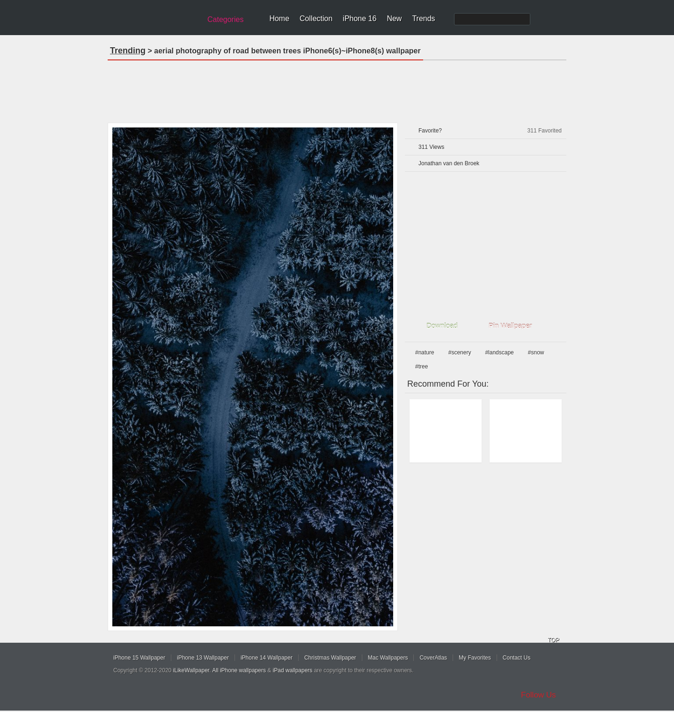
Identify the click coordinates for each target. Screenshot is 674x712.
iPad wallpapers (293, 670)
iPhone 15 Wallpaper (139, 657)
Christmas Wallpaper (330, 657)
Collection (316, 18)
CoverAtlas (433, 657)
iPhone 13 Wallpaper (203, 657)
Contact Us (516, 657)
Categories (225, 19)
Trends (423, 18)
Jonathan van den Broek (448, 163)
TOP (553, 640)
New (394, 18)
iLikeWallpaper (191, 670)
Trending (128, 50)
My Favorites (475, 657)
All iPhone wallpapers (239, 670)
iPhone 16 (359, 18)
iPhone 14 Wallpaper (267, 657)
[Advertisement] (337, 88)
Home (279, 18)
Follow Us (538, 694)
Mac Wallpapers (388, 657)
